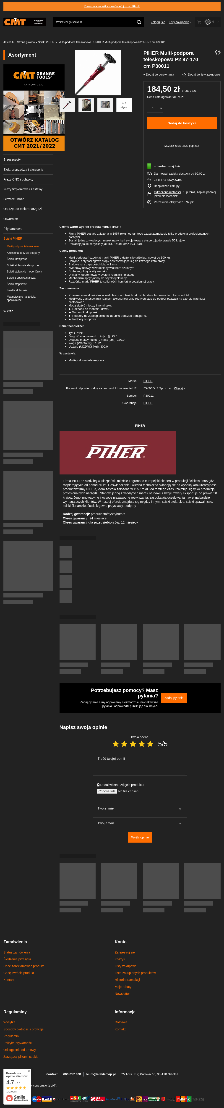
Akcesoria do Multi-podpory (23, 252)
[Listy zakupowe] (180, 22)
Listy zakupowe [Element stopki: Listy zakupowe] (126, 966)
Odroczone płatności (167, 192)
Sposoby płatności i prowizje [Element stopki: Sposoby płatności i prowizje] (23, 1029)
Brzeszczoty (12, 159)
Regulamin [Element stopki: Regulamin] (11, 1036)
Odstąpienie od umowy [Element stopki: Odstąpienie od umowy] (19, 1050)
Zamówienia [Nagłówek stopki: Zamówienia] (15, 942)
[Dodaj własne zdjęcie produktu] (127, 791)
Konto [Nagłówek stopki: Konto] (121, 942)
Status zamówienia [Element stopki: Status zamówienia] (16, 952)
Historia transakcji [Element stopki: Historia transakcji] (127, 980)
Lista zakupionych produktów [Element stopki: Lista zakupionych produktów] (135, 973)
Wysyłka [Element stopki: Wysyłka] (9, 1022)
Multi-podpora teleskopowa (75, 42)
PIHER (148, 381)
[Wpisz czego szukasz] (98, 22)
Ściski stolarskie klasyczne (23, 265)
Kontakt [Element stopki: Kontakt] (8, 980)
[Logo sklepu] (24, 22)
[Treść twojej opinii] (140, 764)
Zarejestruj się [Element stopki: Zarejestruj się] (125, 952)
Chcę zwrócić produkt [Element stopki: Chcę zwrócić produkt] (18, 973)
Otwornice (10, 219)
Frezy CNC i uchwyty (18, 179)
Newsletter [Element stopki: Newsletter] (122, 993)
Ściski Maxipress (17, 259)
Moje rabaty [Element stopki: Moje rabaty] (123, 987)
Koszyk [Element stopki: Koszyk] (120, 959)
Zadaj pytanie (174, 698)
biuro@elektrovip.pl (101, 1074)
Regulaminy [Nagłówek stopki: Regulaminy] (15, 1012)
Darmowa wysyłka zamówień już (112, 6)
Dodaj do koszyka (182, 123)
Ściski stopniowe (17, 284)
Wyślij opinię (140, 837)
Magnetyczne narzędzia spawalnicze (21, 298)
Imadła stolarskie (17, 290)
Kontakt (52, 1074)
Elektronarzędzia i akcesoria (23, 169)
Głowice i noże (13, 199)
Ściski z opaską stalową (21, 277)
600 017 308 (72, 1074)
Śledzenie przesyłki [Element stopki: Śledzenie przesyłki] (17, 959)
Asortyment (22, 55)
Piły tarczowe (12, 229)
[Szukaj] (139, 22)
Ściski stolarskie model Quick (24, 271)
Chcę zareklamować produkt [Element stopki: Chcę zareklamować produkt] (23, 966)
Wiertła (8, 311)
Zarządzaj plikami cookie (20, 1056)
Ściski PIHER (46, 42)
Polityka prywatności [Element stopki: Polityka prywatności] (17, 1043)
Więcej (178, 388)
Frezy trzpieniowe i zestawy (22, 189)
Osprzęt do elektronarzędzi (22, 209)
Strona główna (26, 42)
